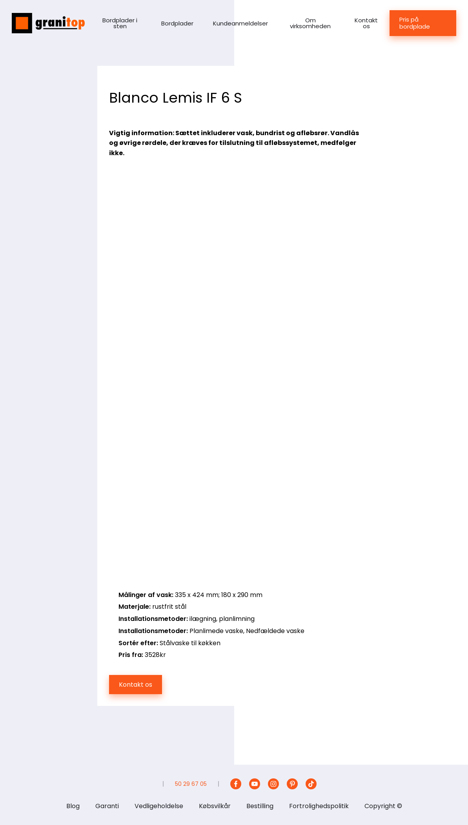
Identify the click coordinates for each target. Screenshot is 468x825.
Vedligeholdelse (159, 806)
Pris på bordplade (414, 23)
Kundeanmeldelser (240, 23)
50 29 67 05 (191, 784)
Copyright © (383, 806)
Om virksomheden (310, 23)
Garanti (107, 806)
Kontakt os (366, 23)
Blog (73, 806)
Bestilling (259, 806)
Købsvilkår (215, 806)
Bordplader (177, 23)
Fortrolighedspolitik (319, 806)
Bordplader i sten (119, 23)
